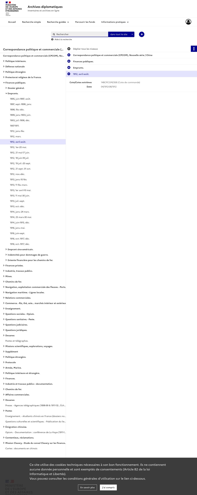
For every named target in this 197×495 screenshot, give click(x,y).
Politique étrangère (15, 71)
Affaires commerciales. (17, 394)
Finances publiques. (15, 82)
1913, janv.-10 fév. (18, 179)
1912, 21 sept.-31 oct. (20, 168)
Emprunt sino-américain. (20, 249)
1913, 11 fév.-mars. (19, 184)
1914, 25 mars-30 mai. (21, 217)
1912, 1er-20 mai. (18, 147)
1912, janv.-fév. (17, 130)
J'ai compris (108, 487)
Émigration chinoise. (16, 426)
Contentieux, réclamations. (19, 437)
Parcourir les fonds (85, 21)
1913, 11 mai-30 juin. (20, 195)
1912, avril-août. (18, 141)
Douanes (9, 335)
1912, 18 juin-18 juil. (19, 157)
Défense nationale (15, 66)
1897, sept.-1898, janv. (21, 104)
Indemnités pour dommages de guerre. (28, 254)
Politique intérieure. (15, 61)
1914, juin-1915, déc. (20, 222)
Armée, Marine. (13, 367)
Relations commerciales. (18, 297)
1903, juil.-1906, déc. (20, 120)
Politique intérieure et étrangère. (22, 373)
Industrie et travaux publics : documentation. (29, 383)
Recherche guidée (56, 21)
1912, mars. (15, 136)
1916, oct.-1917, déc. (20, 238)
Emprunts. (13, 93)
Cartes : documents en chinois (21, 448)
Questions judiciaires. (16, 324)
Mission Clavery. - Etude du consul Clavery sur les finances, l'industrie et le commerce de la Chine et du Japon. (36, 442)
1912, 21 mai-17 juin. (20, 152)
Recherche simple (31, 21)
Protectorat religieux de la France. (23, 77)
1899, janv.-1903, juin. (20, 114)
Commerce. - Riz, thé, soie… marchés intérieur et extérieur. (36, 303)
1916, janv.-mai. (17, 227)
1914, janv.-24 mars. (20, 211)
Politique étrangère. (15, 356)
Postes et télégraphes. (16, 340)
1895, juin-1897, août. (20, 98)
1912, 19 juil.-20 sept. (20, 163)
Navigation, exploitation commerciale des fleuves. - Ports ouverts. (36, 286)
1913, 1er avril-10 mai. (20, 190)
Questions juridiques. (16, 329)
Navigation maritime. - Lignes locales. (24, 292)
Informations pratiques (113, 21)
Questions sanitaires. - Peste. (20, 319)
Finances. (10, 378)
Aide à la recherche (63, 39)
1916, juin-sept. (17, 233)
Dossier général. (16, 87)
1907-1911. (14, 125)
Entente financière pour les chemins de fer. (30, 260)
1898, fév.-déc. (17, 109)
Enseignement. (13, 308)
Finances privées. (14, 265)
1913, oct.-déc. (17, 206)
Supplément (11, 351)
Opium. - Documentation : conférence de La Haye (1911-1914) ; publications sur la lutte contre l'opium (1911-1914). (36, 432)
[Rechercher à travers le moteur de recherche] (81, 34)
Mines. (8, 276)
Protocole (10, 362)
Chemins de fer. (13, 281)
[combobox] (121, 34)
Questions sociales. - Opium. (19, 313)
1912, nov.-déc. (17, 174)
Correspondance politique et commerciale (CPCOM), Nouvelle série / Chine (34, 55)
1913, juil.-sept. (17, 200)
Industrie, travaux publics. (19, 270)
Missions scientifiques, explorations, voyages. (29, 346)
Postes (8, 410)
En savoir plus (87, 487)
